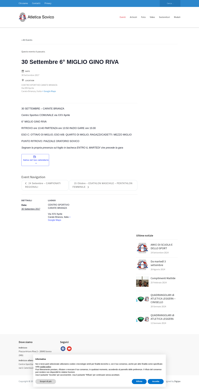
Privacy (47, 3)
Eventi (123, 17)
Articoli (133, 17)
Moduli (177, 17)
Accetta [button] (155, 381)
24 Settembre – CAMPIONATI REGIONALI (43, 185)
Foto (143, 17)
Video (152, 17)
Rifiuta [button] (139, 381)
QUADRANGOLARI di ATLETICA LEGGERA (162, 317)
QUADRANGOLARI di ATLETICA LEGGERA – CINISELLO (163, 298)
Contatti (36, 3)
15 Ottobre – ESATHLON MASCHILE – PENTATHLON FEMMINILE (103, 185)
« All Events (26, 40)
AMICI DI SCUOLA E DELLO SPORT (162, 246)
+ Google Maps (49, 91)
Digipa (177, 381)
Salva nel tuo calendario (36, 160)
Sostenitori (164, 17)
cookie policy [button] (45, 367)
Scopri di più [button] (46, 381)
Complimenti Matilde (163, 278)
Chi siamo (23, 3)
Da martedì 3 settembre (158, 263)
